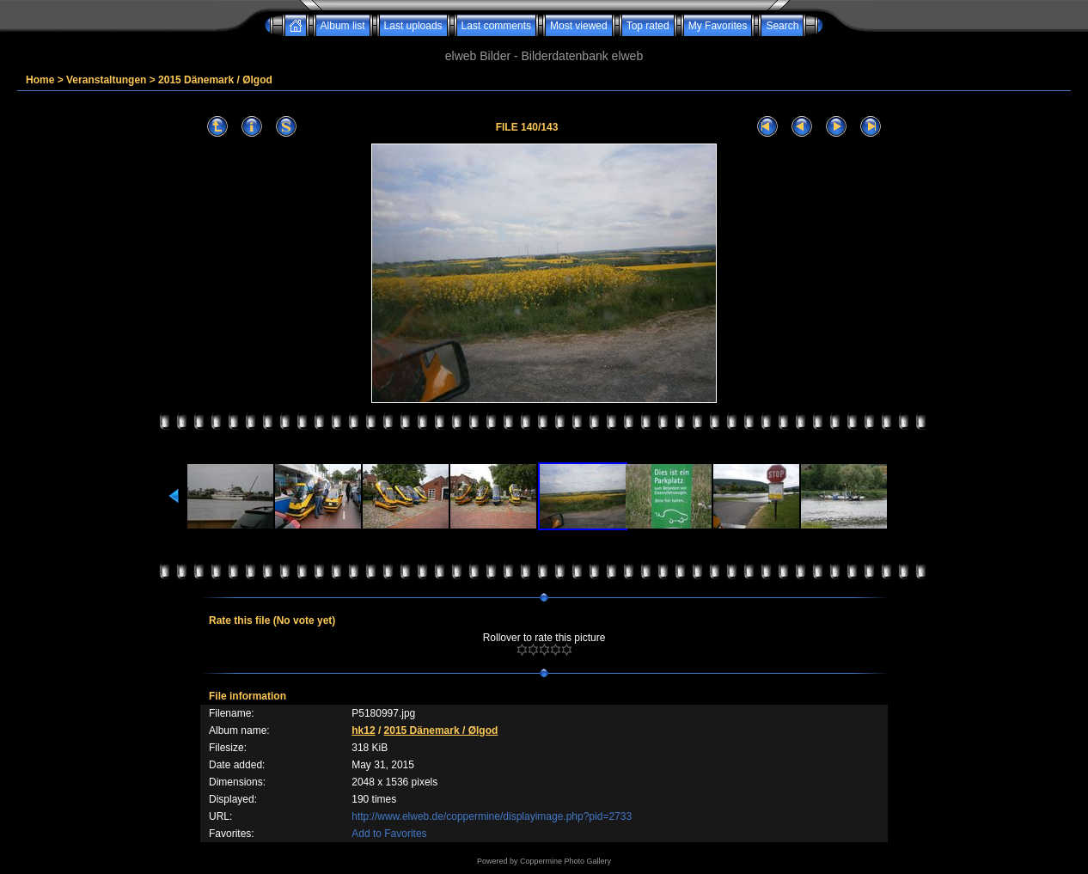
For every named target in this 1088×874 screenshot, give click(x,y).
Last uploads (413, 26)
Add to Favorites (388, 834)
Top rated (648, 26)
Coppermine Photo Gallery (565, 861)
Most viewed (579, 26)
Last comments (496, 26)
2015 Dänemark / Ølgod (215, 80)
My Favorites (718, 26)
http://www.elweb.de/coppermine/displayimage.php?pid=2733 (491, 816)
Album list (343, 26)
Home (40, 80)
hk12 (363, 730)
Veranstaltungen (106, 80)
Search (782, 26)
